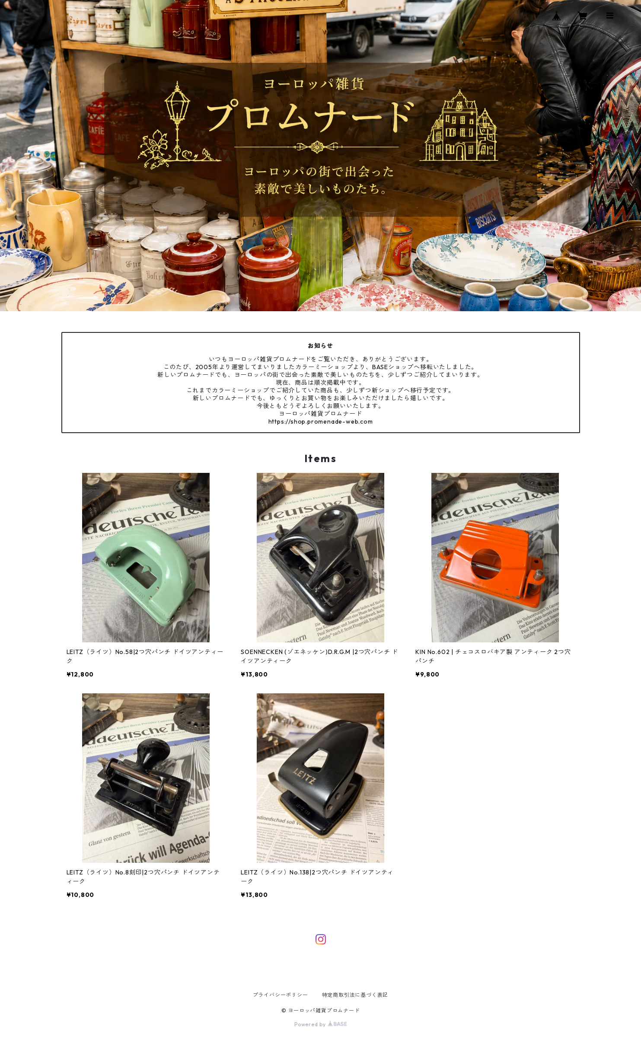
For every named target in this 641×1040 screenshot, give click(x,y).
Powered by (320, 1024)
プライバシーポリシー (280, 995)
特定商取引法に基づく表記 (355, 995)
